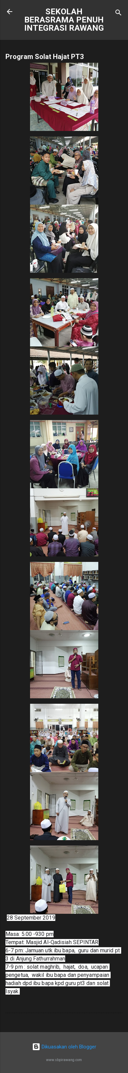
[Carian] (118, 13)
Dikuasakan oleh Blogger (64, 1047)
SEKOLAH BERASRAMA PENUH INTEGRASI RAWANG (64, 20)
